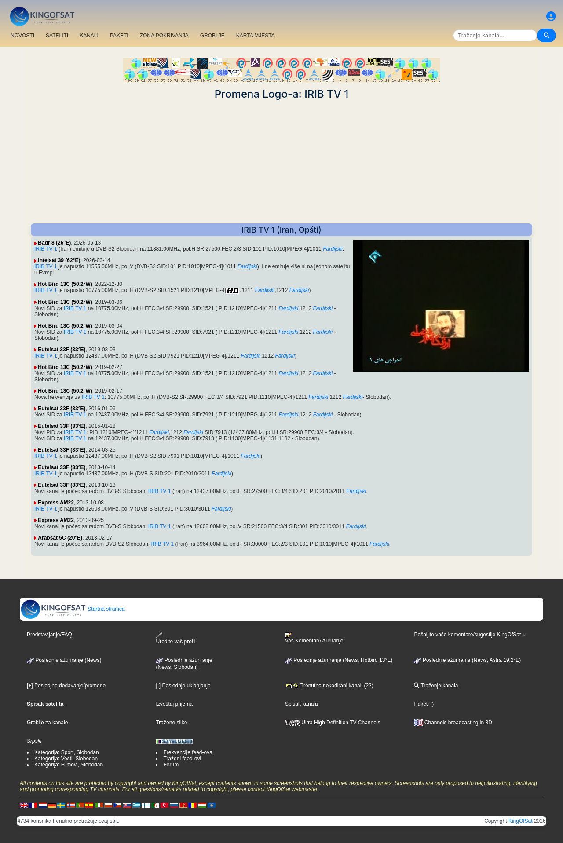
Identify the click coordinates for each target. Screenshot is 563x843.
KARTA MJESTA (255, 36)
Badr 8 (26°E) (54, 243)
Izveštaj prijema (174, 704)
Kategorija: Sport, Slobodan (66, 752)
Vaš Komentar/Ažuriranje (314, 638)
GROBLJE (212, 36)
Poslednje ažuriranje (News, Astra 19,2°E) (467, 660)
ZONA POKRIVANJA (164, 36)
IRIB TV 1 (45, 249)
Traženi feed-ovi (182, 758)
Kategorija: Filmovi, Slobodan (68, 765)
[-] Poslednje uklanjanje (183, 685)
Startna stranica (72, 609)
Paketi (421, 704)
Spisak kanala (301, 704)
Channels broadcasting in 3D (453, 722)
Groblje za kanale (47, 722)
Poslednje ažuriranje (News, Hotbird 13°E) (338, 660)
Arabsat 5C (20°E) (60, 538)
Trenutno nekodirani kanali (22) (329, 685)
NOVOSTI (22, 36)
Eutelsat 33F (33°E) (61, 350)
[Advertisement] (281, 161)
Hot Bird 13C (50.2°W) (65, 284)
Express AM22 (56, 503)
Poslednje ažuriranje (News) (64, 660)
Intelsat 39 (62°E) (59, 260)
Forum (171, 765)
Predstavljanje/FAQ (49, 634)
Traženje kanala (436, 685)
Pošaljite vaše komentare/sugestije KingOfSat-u (469, 634)
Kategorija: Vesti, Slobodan (66, 758)
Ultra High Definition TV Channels (332, 722)
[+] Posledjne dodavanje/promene (66, 685)
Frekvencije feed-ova (187, 752)
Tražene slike (171, 722)
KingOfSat (520, 821)
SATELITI (57, 36)
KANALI (89, 36)
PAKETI (119, 36)
